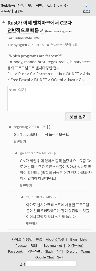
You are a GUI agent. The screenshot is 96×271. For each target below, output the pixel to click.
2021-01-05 (37, 126)
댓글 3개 (71, 44)
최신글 (21, 5)
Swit (60, 257)
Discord (71, 251)
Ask (49, 5)
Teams (86, 251)
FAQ (39, 239)
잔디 (59, 251)
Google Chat (44, 257)
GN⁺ (67, 5)
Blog (73, 239)
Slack (49, 251)
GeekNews (8, 5)
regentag (21, 126)
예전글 (40, 5)
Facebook (15, 251)
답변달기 (20, 141)
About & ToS (55, 239)
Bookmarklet (53, 245)
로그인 (87, 11)
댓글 (31, 5)
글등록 (18, 11)
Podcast (21, 245)
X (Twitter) (75, 245)
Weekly (5, 11)
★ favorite (54, 44)
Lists (83, 239)
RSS (33, 245)
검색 (22, 264)
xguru (22, 44)
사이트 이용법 (22, 239)
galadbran (27, 152)
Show (58, 5)
